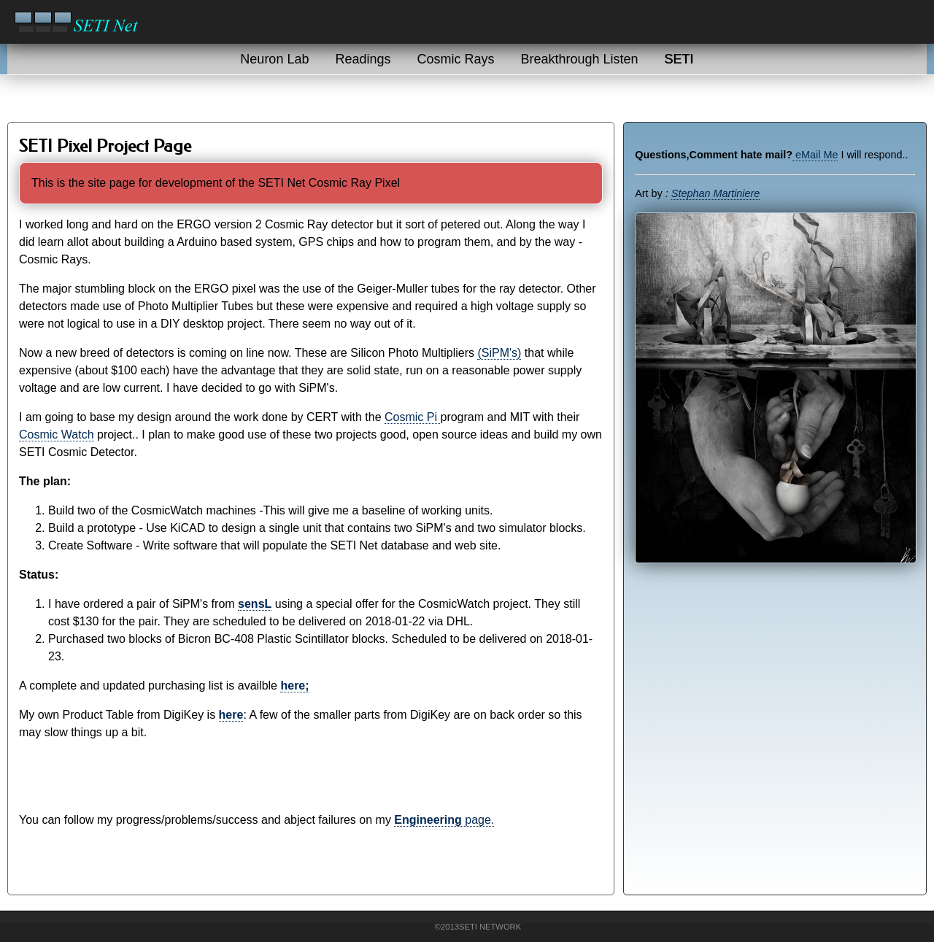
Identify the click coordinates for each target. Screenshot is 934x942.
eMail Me (815, 155)
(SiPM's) (499, 353)
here (231, 715)
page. (444, 820)
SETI (679, 59)
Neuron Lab (274, 59)
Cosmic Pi (412, 417)
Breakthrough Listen (579, 59)
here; (294, 685)
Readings (362, 59)
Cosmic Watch (56, 434)
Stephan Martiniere (715, 193)
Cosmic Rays (456, 59)
